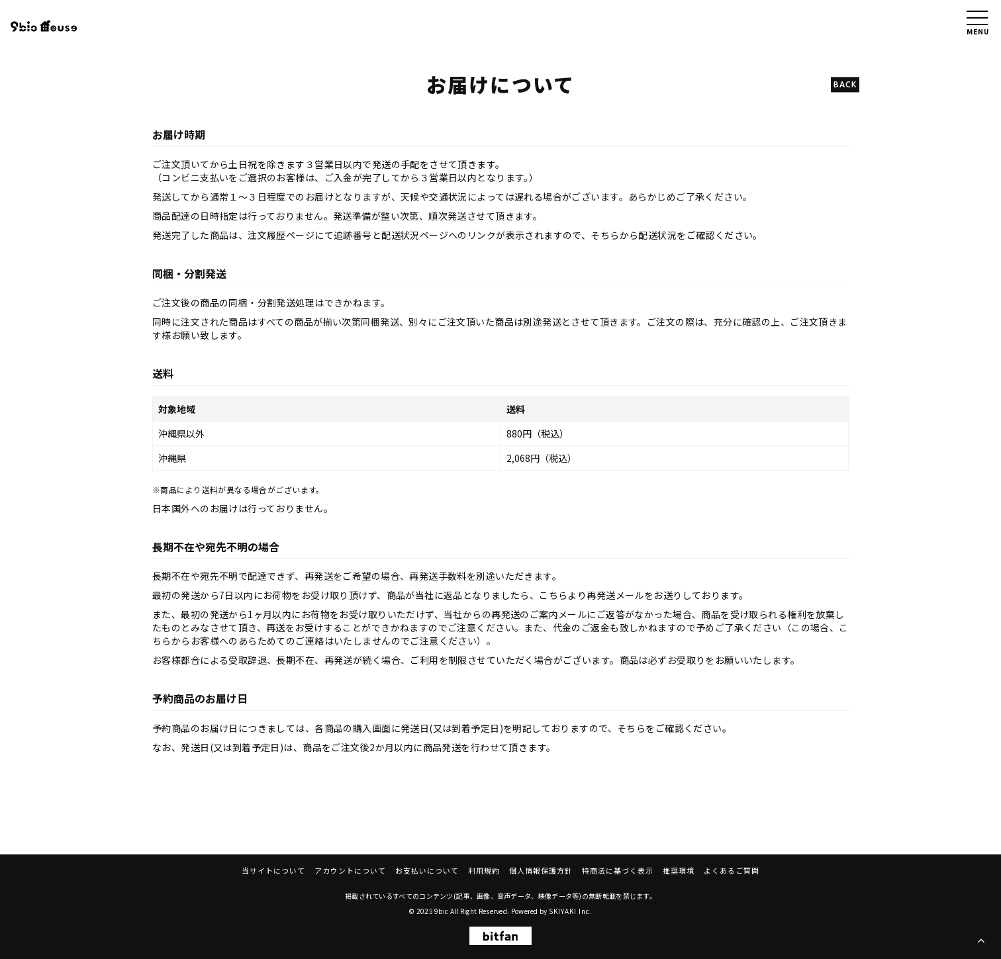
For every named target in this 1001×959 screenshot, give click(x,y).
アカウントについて (350, 870)
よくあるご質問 (731, 870)
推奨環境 (678, 870)
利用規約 (484, 870)
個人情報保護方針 (541, 870)
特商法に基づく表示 (617, 870)
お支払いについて (427, 870)
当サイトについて (273, 870)
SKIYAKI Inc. (571, 911)
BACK (845, 84)
